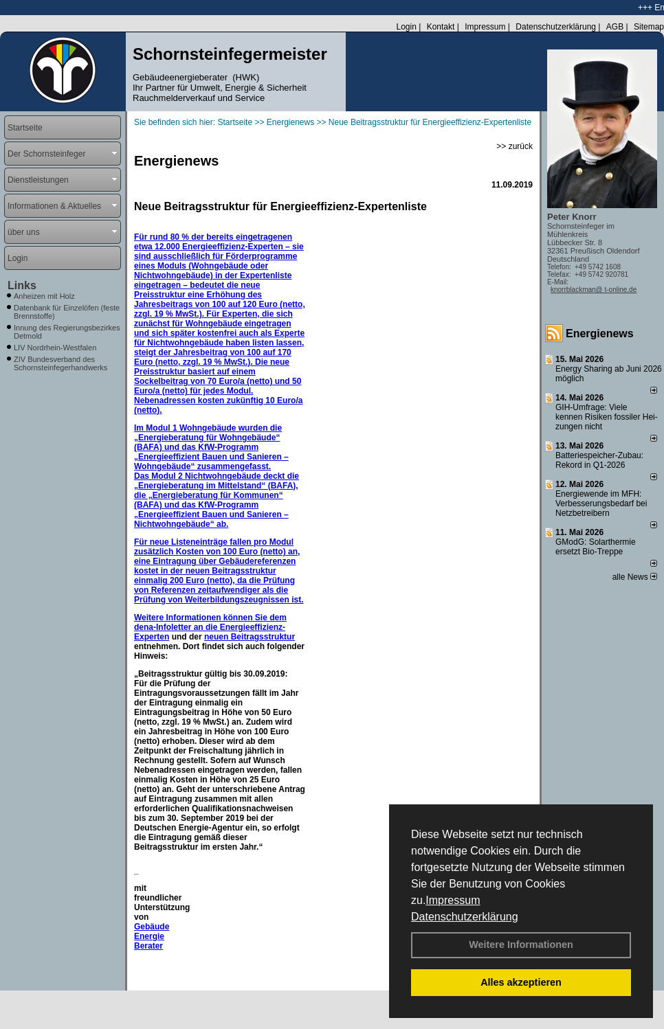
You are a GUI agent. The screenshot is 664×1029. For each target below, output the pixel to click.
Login (406, 27)
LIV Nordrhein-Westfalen (55, 347)
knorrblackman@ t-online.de (594, 289)
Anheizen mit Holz (44, 296)
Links (22, 285)
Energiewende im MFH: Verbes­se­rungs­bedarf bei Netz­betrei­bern (601, 503)
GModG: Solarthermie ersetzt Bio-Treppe (595, 546)
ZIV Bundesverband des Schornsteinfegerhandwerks (60, 363)
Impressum (452, 900)
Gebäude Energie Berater (151, 936)
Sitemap (649, 27)
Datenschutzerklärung (464, 917)
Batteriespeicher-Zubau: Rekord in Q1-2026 (599, 460)
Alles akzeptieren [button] (521, 982)
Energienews (600, 333)
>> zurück (514, 146)
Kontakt (441, 27)
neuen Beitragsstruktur (249, 637)
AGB (614, 27)
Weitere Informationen (521, 944)
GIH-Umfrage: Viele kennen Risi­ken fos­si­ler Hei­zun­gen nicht (606, 417)
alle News (634, 577)
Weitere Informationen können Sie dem (210, 617)
